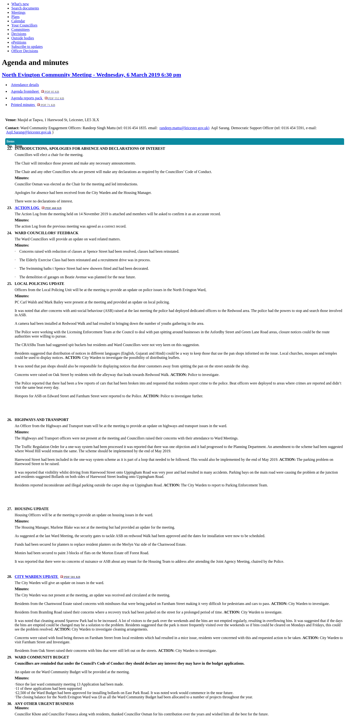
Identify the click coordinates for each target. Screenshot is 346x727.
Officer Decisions (24, 51)
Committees (20, 29)
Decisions (18, 34)
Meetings (18, 12)
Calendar (18, 21)
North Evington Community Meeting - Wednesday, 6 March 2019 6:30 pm (91, 75)
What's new (20, 4)
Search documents (25, 8)
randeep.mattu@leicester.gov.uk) (184, 128)
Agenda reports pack (37, 98)
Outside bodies (22, 38)
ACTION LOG (38, 208)
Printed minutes (33, 105)
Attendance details (25, 85)
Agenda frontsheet (35, 91)
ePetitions (18, 42)
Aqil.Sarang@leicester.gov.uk (28, 132)
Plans (15, 17)
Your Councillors (24, 25)
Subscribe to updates (27, 47)
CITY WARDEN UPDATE (47, 577)
